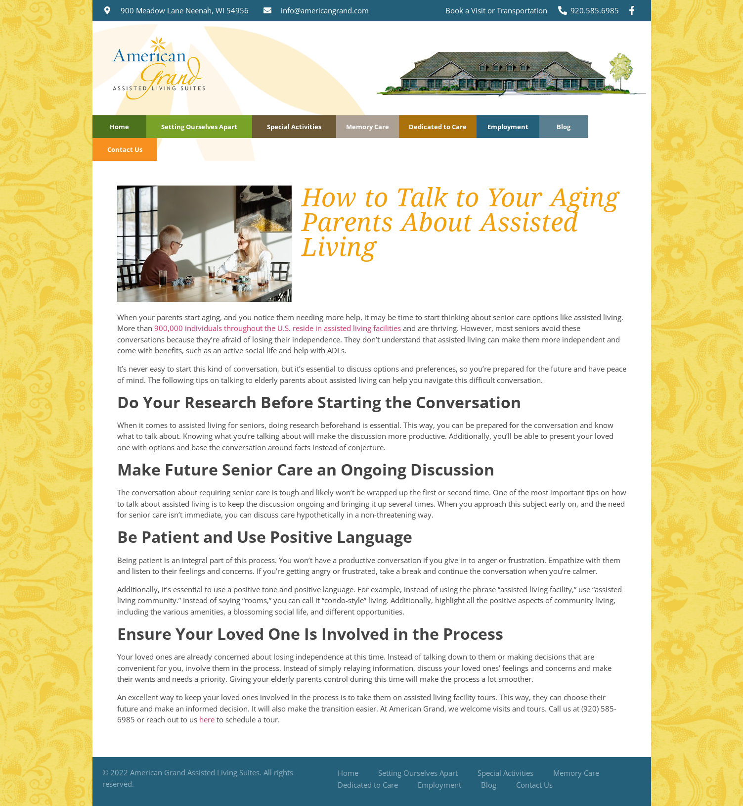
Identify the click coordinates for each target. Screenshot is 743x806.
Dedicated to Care (438, 126)
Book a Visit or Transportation (496, 10)
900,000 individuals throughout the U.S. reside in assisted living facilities (277, 328)
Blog (563, 126)
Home (119, 126)
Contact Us (124, 149)
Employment (507, 126)
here (207, 719)
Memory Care (367, 126)
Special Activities (294, 126)
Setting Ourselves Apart (199, 126)
